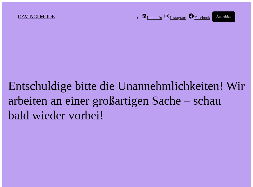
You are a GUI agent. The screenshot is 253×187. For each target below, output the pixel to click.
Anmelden (223, 16)
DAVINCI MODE (36, 16)
